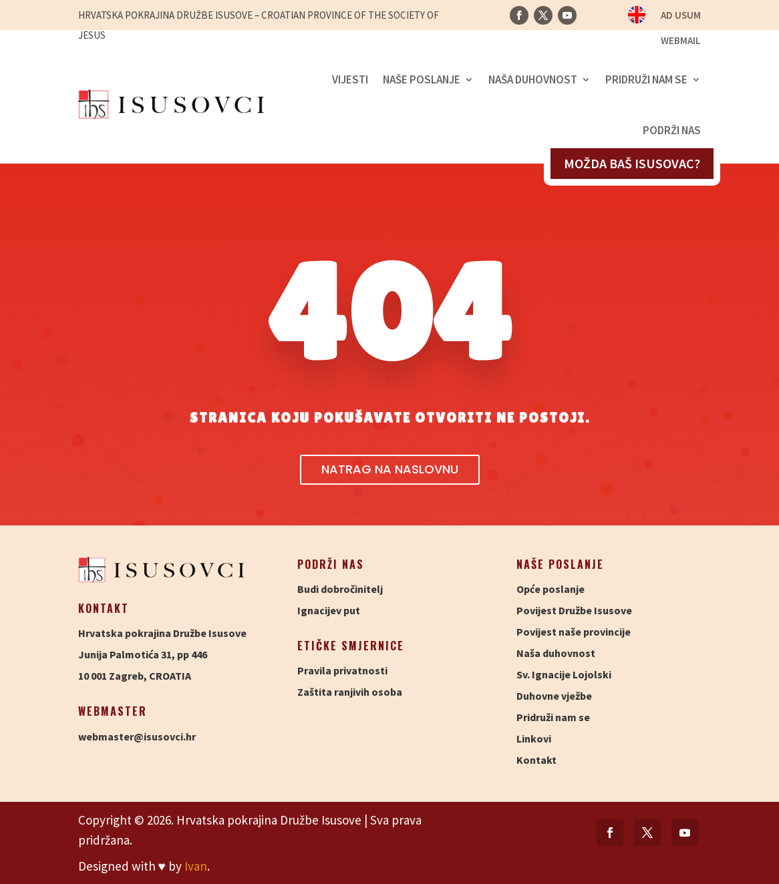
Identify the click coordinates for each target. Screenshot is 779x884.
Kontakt (536, 759)
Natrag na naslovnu (389, 469)
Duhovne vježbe (554, 695)
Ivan (195, 866)
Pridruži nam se (646, 79)
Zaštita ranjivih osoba (349, 691)
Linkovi (533, 738)
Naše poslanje (421, 79)
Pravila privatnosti (342, 670)
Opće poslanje (550, 589)
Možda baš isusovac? (632, 163)
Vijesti (350, 79)
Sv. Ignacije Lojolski (563, 674)
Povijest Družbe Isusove (574, 610)
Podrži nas (672, 130)
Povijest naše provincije (573, 631)
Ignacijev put (328, 610)
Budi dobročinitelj (340, 589)
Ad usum (681, 16)
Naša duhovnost (532, 79)
